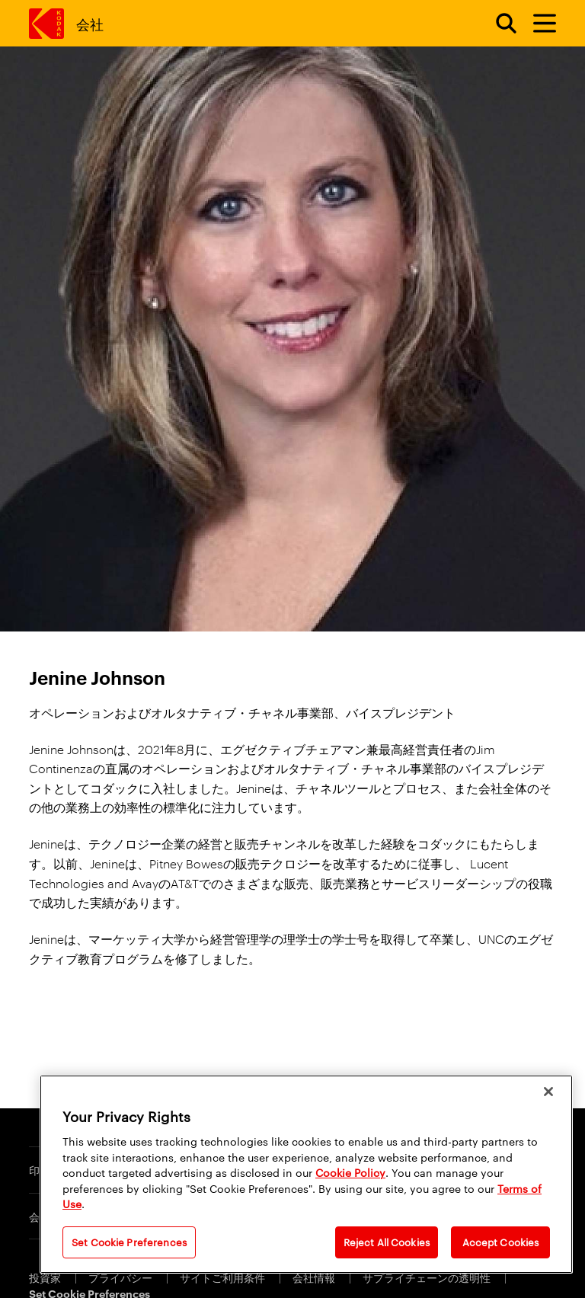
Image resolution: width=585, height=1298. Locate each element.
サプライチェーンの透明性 (428, 1277)
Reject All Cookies (387, 1241)
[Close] (548, 1091)
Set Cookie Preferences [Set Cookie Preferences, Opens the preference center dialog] (129, 1241)
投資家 (46, 1277)
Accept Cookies (500, 1241)
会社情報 (314, 1277)
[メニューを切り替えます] (537, 23)
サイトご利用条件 (223, 1277)
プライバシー (121, 1277)
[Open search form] (497, 23)
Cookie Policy (350, 1172)
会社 (89, 23)
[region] (306, 1174)
